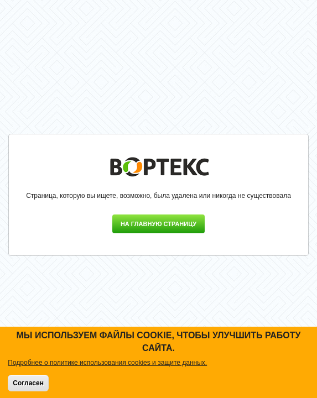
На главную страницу (158, 224)
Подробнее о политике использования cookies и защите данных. (107, 362)
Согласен (28, 383)
